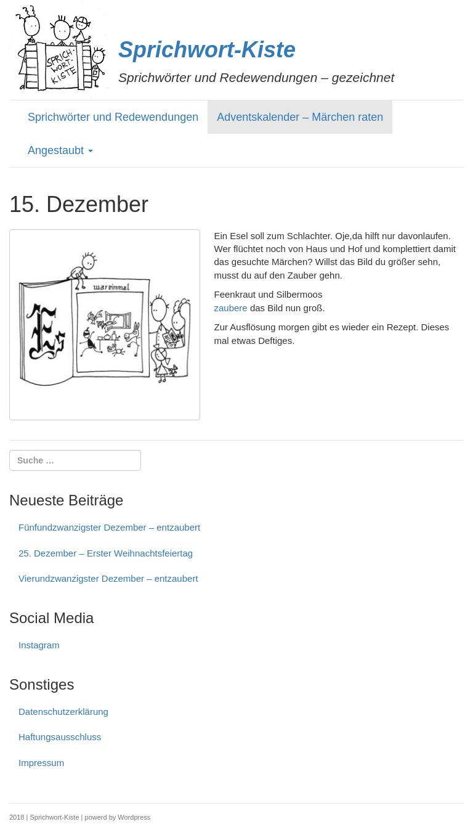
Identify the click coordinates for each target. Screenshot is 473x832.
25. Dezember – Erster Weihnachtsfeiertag (105, 553)
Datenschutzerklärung (63, 711)
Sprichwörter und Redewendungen (113, 117)
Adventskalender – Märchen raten (300, 117)
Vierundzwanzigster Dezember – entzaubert (108, 578)
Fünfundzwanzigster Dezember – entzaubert (109, 527)
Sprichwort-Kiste (207, 49)
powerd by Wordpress (118, 817)
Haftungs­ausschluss (59, 737)
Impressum (41, 762)
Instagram (39, 645)
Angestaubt (60, 150)
